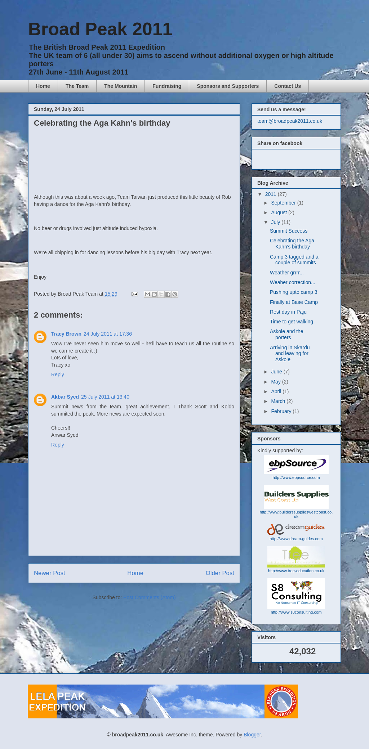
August (279, 212)
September (284, 203)
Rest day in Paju (288, 312)
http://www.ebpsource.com (296, 477)
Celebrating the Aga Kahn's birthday (292, 244)
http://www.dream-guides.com (296, 539)
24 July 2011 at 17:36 (108, 334)
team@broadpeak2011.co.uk (289, 121)
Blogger (252, 734)
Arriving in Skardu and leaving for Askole (290, 354)
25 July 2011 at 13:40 (105, 397)
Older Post (220, 573)
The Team (77, 86)
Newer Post (49, 573)
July (276, 222)
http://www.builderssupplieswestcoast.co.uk (296, 514)
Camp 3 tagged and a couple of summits (294, 260)
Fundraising (166, 86)
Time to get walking (291, 321)
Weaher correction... (292, 282)
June (277, 371)
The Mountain (120, 86)
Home (43, 86)
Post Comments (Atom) (149, 597)
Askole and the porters (286, 334)
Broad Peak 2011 (100, 29)
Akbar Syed (65, 397)
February (282, 411)
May (276, 382)
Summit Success (288, 231)
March (278, 401)
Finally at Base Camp (294, 302)
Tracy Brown (66, 334)
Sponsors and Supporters (228, 86)
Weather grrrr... (287, 272)
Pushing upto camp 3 (293, 292)
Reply (57, 374)
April (277, 391)
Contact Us (287, 86)
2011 (271, 194)
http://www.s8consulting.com (296, 612)
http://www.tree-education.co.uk (296, 571)
